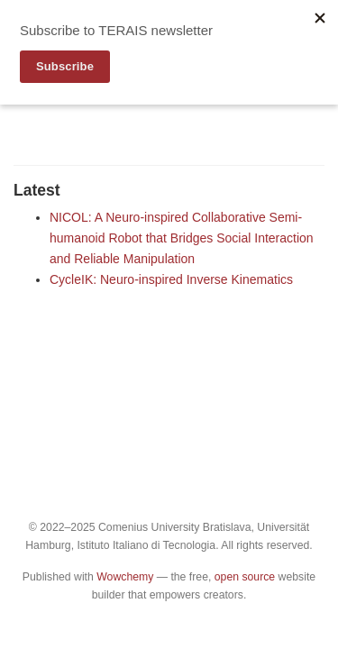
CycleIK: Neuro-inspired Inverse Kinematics (171, 279)
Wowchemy (124, 577)
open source (245, 577)
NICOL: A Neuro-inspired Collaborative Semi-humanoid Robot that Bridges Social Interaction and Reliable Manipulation (182, 238)
